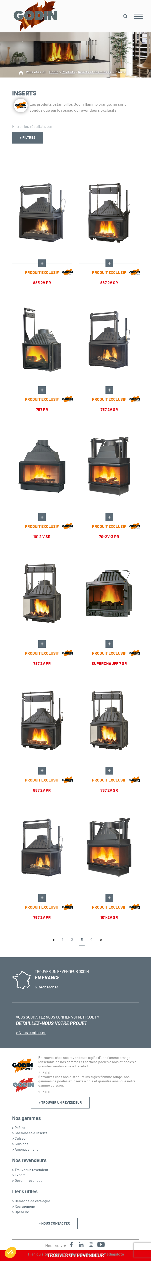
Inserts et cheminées (94, 72)
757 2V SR (109, 410)
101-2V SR (109, 918)
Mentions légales (85, 1254)
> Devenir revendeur (28, 1180)
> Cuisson (19, 1138)
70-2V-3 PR (109, 537)
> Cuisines (20, 1144)
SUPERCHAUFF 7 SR (109, 664)
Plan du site (38, 1254)
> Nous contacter (54, 1223)
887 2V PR (42, 790)
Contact (59, 1254)
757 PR (42, 410)
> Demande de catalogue (31, 1201)
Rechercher (47, 987)
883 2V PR (42, 283)
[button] (10, 1253)
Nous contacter (32, 1033)
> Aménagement (25, 1149)
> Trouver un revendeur (60, 1102)
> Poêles (18, 1128)
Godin (53, 72)
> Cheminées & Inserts (29, 1133)
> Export (18, 1175)
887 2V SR (109, 283)
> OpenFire (20, 1212)
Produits (68, 72)
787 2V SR (109, 790)
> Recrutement (23, 1206)
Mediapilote (114, 1254)
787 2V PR (42, 664)
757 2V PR (42, 918)
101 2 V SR (41, 537)
